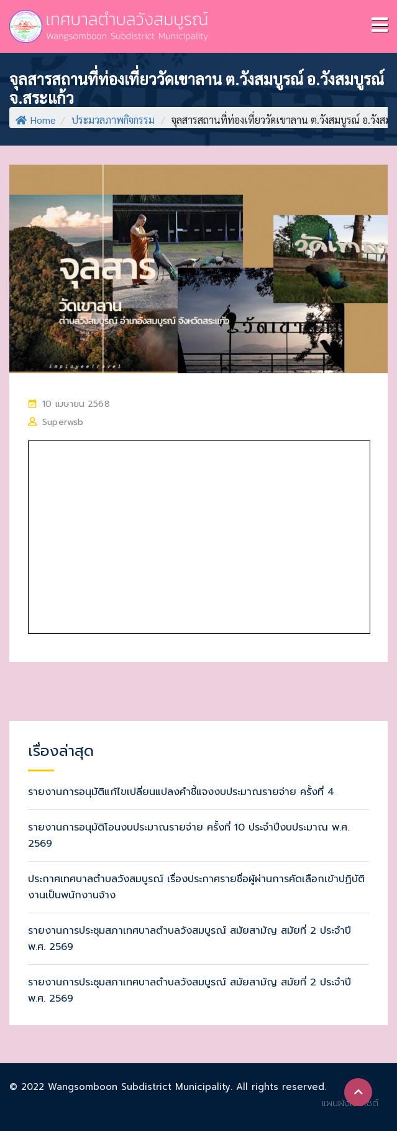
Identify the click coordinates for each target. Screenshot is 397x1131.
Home (36, 119)
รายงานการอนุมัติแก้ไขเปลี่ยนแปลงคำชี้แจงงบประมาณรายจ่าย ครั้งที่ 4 (181, 791)
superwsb (62, 422)
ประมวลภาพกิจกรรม (113, 119)
